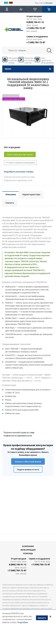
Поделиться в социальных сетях (18, 180)
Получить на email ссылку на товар (19, 177)
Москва (49, 3)
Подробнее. (22, 622)
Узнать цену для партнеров (20, 154)
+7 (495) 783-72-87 (35, 28)
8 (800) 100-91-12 (35, 22)
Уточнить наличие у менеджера (20, 162)
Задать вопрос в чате (28, 469)
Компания (28, 546)
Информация (28, 550)
